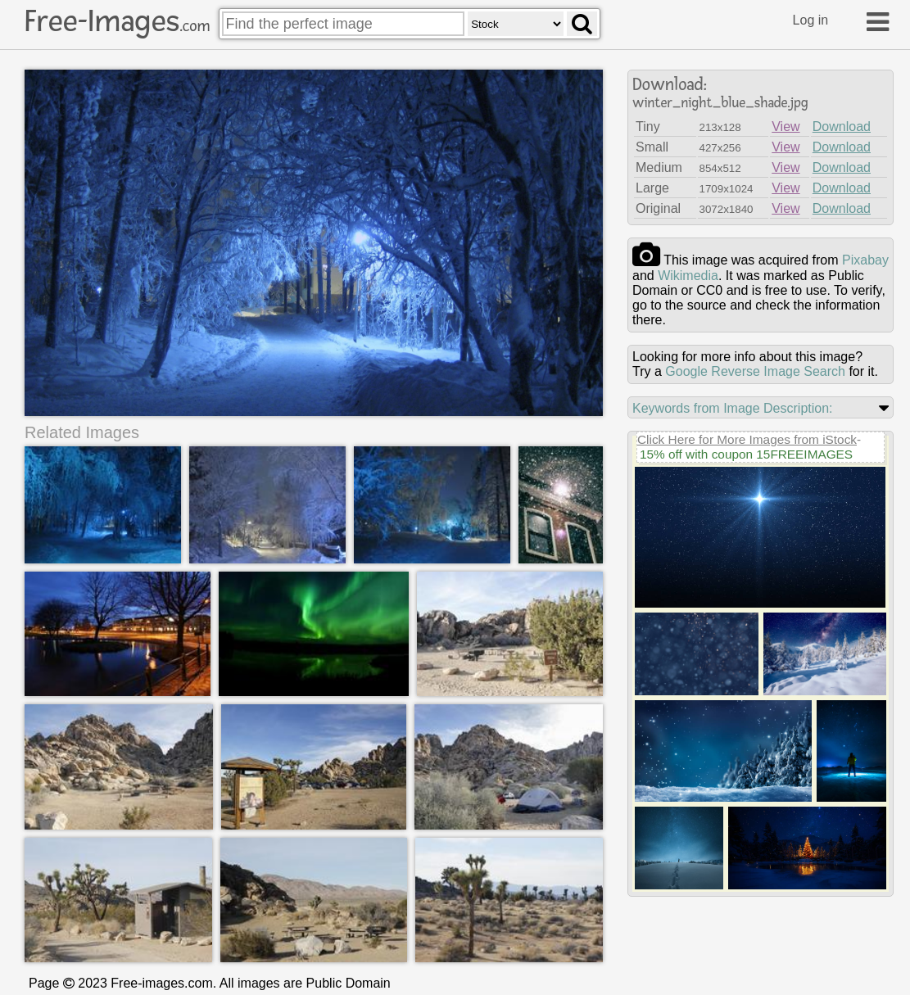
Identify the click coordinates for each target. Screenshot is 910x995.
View (785, 126)
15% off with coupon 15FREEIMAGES (746, 454)
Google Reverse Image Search (755, 371)
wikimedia (688, 276)
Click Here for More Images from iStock (747, 439)
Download (842, 126)
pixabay (865, 260)
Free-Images (117, 21)
